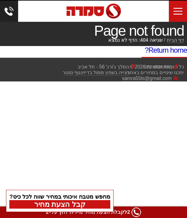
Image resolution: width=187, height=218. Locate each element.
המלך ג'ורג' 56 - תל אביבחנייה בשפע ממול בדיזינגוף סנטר (96, 69)
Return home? (166, 50)
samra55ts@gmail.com (147, 78)
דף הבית (175, 40)
